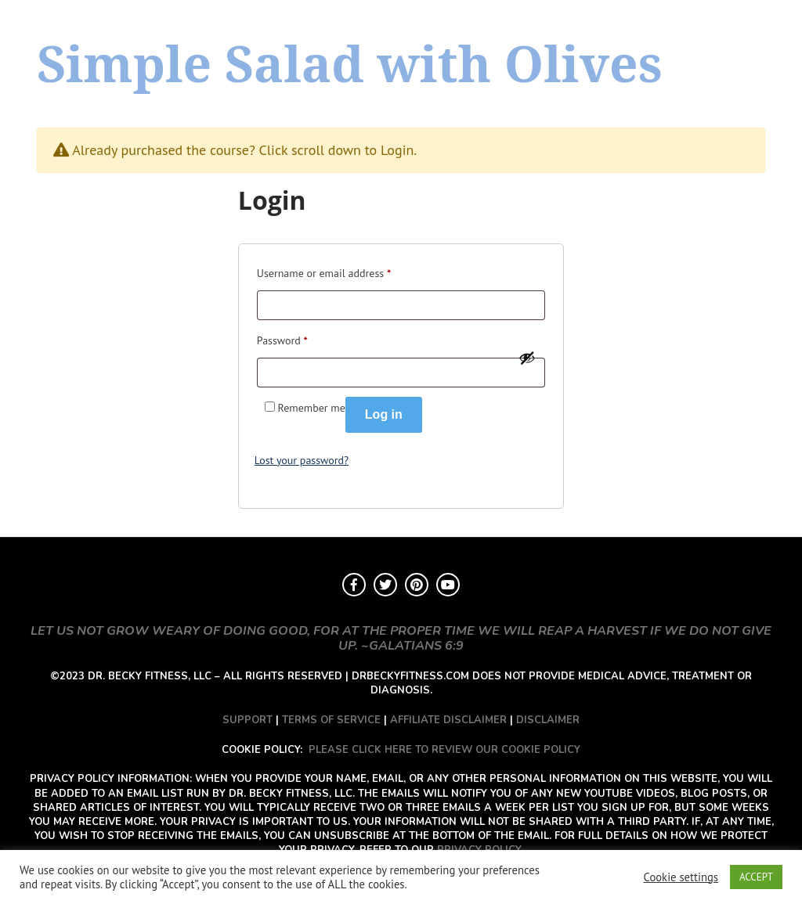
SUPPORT (247, 720)
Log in (384, 414)
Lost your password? (302, 460)
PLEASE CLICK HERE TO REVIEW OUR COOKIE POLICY (444, 750)
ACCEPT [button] (756, 877)
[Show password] (527, 357)
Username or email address (324, 271)
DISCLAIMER (548, 720)
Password (282, 339)
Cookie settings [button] (681, 877)
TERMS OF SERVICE (331, 720)
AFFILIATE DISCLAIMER (448, 720)
